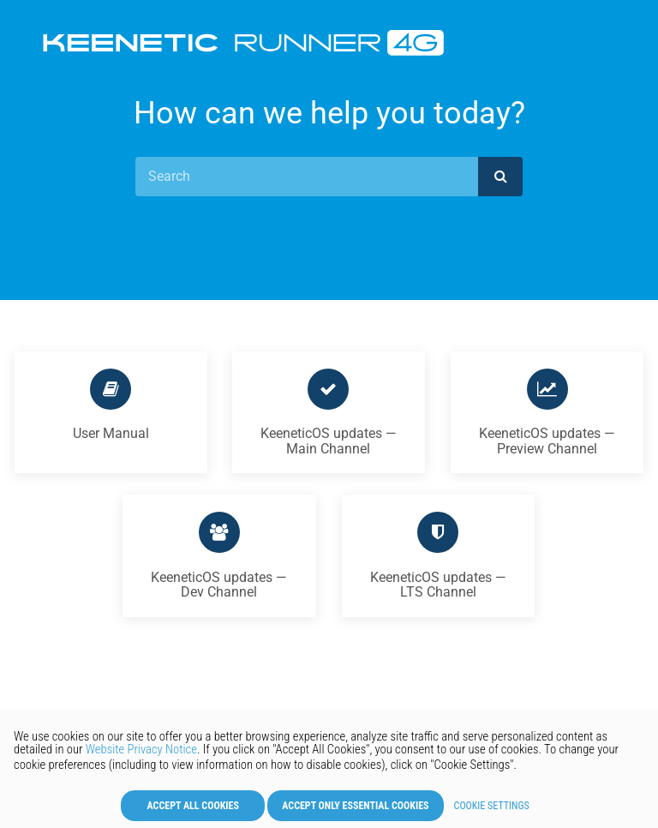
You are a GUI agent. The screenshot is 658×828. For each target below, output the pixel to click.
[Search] (307, 176)
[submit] (500, 176)
